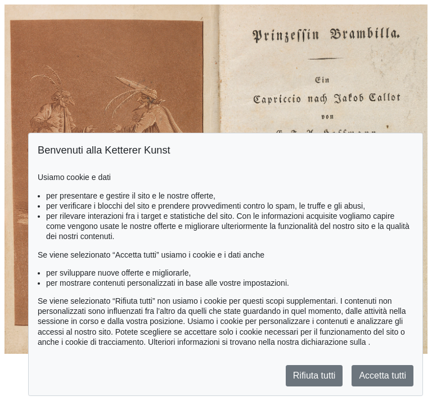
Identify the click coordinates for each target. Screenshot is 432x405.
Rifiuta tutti (314, 375)
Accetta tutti (382, 375)
